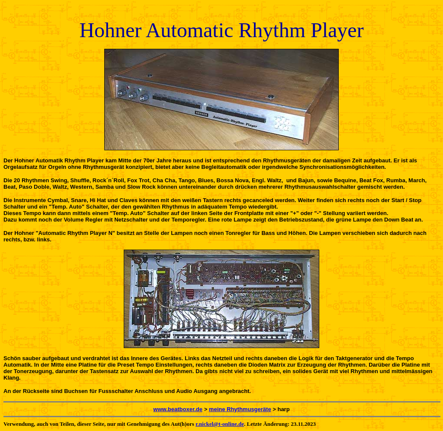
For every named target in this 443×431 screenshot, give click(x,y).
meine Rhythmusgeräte (240, 409)
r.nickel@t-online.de (220, 424)
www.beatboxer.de (177, 409)
